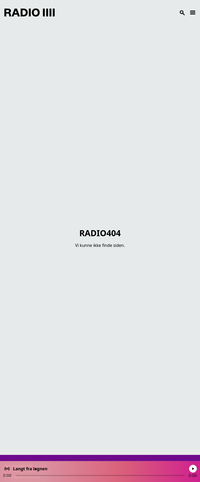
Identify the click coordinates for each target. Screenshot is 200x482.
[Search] (122, 12)
